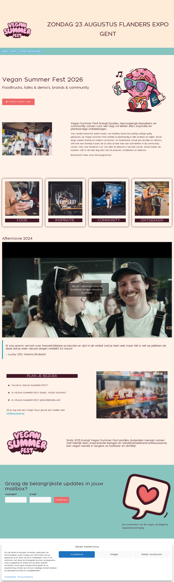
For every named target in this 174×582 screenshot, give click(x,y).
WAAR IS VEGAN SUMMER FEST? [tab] (28, 385)
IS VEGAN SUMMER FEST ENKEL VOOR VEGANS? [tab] (37, 393)
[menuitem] (4, 51)
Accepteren (76, 564)
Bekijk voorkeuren (152, 564)
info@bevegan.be (15, 414)
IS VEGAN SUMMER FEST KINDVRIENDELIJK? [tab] (34, 400)
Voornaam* (11, 494)
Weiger (114, 564)
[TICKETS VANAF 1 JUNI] (18, 102)
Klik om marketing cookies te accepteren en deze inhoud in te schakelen (87, 289)
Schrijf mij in (61, 500)
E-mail (33, 494)
